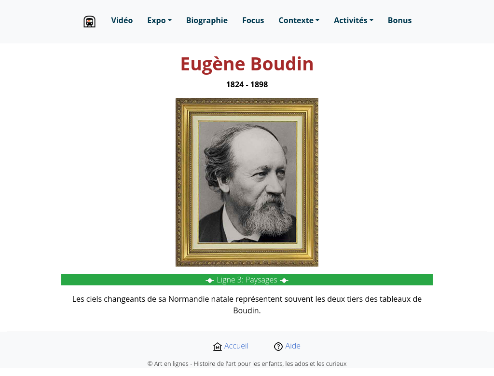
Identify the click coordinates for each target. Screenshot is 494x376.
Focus (253, 20)
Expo (156, 20)
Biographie (207, 20)
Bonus (400, 20)
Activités (350, 20)
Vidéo (122, 20)
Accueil (230, 345)
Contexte (296, 20)
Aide (287, 345)
